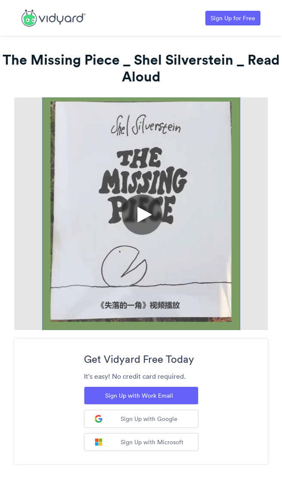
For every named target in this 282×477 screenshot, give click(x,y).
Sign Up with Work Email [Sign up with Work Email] (139, 395)
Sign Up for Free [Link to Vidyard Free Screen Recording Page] (233, 18)
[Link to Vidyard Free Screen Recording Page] (54, 17)
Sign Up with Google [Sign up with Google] (136, 419)
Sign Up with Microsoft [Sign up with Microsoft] (139, 442)
